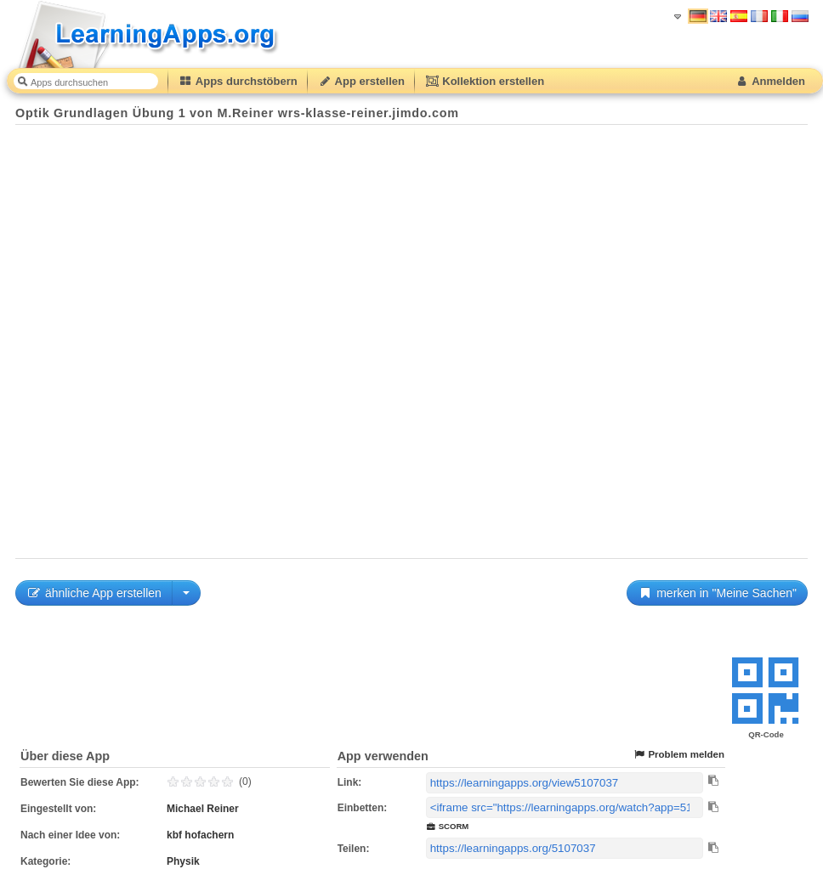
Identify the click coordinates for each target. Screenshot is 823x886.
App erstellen (361, 81)
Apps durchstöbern (238, 81)
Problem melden (678, 754)
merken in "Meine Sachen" (717, 593)
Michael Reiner (203, 809)
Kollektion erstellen (484, 81)
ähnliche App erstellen (94, 593)
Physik (183, 861)
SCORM (447, 826)
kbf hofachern (200, 835)
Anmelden (770, 81)
